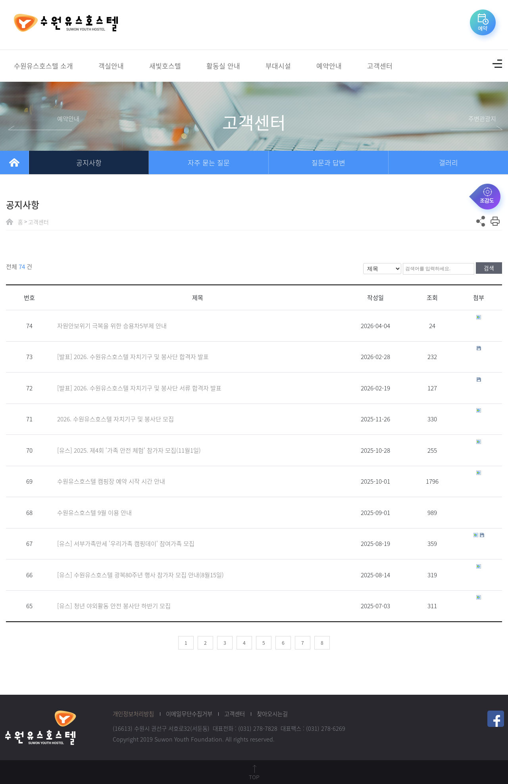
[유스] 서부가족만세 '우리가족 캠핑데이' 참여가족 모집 (125, 543)
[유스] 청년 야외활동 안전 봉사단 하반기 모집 (114, 605)
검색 (489, 268)
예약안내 (329, 66)
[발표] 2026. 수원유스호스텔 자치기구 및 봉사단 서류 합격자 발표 (139, 387)
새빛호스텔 (165, 66)
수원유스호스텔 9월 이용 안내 (94, 512)
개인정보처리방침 (133, 713)
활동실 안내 (223, 66)
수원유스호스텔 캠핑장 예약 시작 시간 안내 (111, 481)
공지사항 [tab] (89, 162)
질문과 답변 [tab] (328, 162)
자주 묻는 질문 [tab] (209, 162)
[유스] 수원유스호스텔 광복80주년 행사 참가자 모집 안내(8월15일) (140, 574)
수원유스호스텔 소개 (43, 66)
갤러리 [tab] (448, 162)
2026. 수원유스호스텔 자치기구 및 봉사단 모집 (115, 418)
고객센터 (380, 66)
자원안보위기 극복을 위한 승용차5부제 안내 (112, 325)
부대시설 (278, 66)
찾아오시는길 (272, 713)
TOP (254, 777)
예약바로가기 (484, 25)
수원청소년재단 (40, 727)
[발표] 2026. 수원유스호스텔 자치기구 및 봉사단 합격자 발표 (133, 356)
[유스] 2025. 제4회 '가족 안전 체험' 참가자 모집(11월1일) (129, 450)
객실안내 (111, 66)
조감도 (487, 198)
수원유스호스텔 (66, 25)
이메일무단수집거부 (189, 713)
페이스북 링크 (495, 719)
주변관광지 (482, 118)
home (14, 162)
